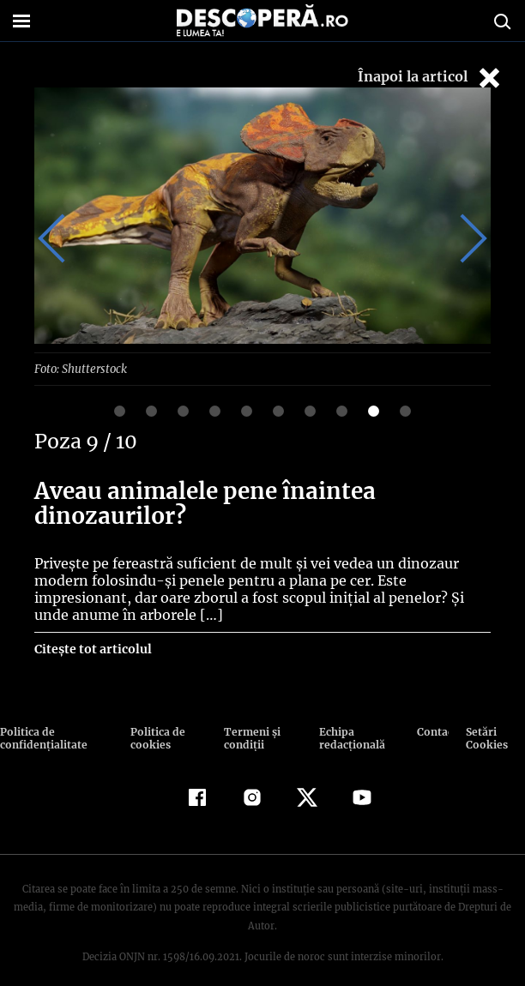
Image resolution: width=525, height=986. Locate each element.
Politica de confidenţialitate (42, 737)
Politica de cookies (156, 737)
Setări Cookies (486, 737)
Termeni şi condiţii (249, 737)
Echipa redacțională (349, 737)
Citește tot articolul (92, 648)
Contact (433, 730)
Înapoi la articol (430, 77)
